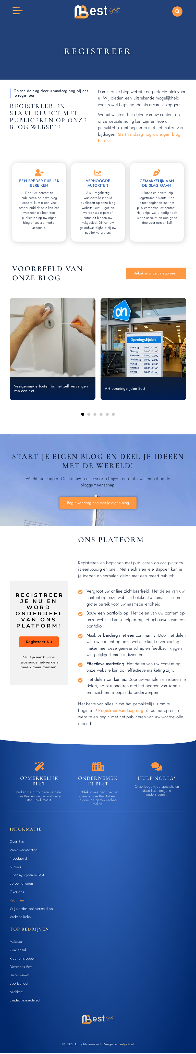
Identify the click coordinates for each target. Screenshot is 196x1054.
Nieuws (15, 867)
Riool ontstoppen (22, 959)
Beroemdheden (21, 884)
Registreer (17, 901)
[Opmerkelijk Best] (39, 767)
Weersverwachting (24, 851)
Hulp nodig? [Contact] (157, 779)
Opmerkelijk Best (39, 782)
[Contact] (157, 767)
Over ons (17, 893)
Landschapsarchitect (25, 1001)
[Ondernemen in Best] (98, 767)
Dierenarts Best (21, 967)
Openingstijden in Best (27, 876)
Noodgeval (18, 859)
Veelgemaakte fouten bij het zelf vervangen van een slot (51, 389)
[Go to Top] (179, 1015)
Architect (16, 993)
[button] (177, 11)
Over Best (17, 842)
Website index (20, 918)
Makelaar (16, 942)
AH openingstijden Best (125, 389)
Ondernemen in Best (98, 782)
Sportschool (19, 984)
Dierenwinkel (19, 976)
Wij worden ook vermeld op (31, 909)
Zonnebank (18, 951)
